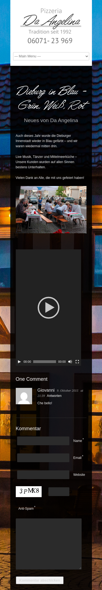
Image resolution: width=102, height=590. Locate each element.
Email (77, 458)
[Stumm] (70, 361)
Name (77, 441)
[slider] (44, 361)
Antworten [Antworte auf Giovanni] (54, 396)
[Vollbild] (77, 361)
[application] (48, 307)
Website (79, 475)
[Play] (19, 361)
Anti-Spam (26, 509)
